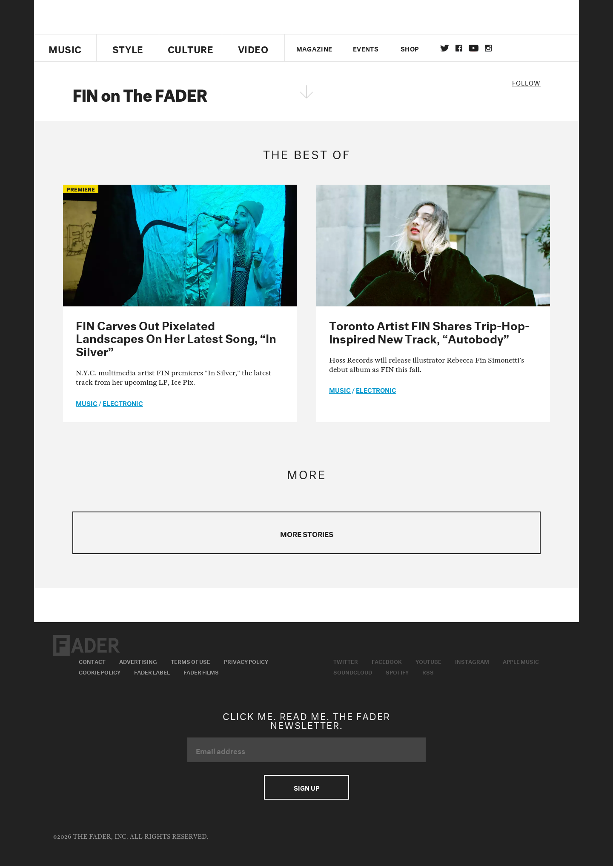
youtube (473, 48)
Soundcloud (352, 671)
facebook (458, 48)
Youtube (428, 661)
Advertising (138, 661)
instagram (488, 48)
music (86, 402)
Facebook (387, 661)
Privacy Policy (246, 661)
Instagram (472, 661)
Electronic (123, 402)
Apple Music (521, 661)
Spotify (397, 671)
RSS (428, 671)
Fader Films (201, 671)
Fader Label (152, 671)
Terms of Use (190, 661)
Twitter (444, 48)
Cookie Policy (99, 671)
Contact (92, 661)
